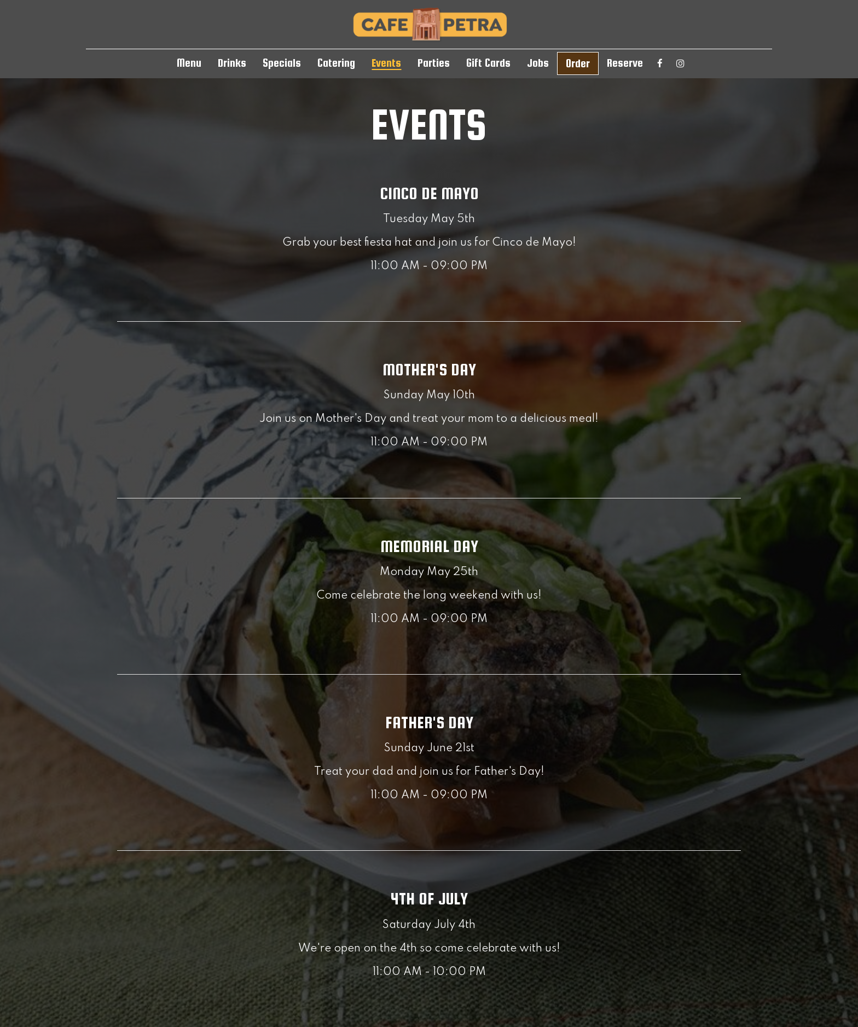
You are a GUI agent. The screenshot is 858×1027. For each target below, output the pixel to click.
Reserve (625, 62)
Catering (336, 62)
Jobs (538, 62)
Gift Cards (488, 62)
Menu (189, 62)
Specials (282, 62)
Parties (434, 62)
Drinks (232, 62)
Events (386, 62)
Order (578, 63)
